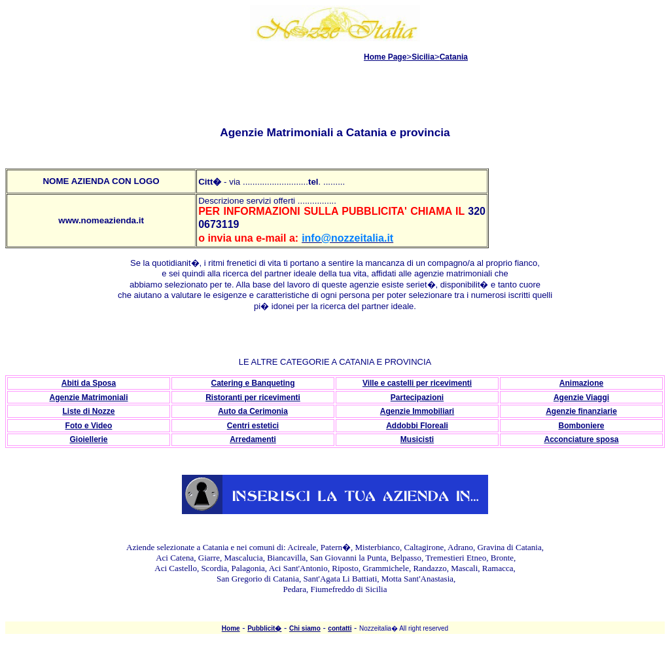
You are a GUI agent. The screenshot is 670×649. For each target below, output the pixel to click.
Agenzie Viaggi (581, 397)
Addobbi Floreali (417, 425)
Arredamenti (253, 439)
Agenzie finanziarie (581, 411)
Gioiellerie (88, 439)
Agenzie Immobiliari (417, 411)
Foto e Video (89, 425)
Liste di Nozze (88, 411)
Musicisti (417, 439)
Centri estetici (253, 425)
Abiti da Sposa (89, 383)
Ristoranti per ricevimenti (252, 397)
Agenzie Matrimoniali (88, 397)
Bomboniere (581, 425)
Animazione (581, 383)
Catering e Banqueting (252, 383)
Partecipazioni (417, 397)
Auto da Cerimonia (253, 411)
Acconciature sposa (581, 439)
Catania (454, 57)
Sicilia (423, 57)
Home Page (385, 57)
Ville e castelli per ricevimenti (417, 383)
